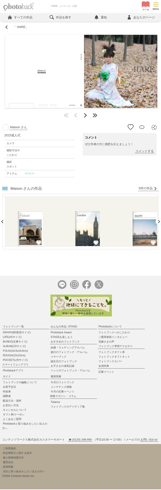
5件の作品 (148, 189)
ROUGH (14, 356)
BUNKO (15, 342)
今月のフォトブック (62, 383)
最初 (66, 116)
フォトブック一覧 (13, 327)
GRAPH (16, 333)
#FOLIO (29, 174)
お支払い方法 (11, 405)
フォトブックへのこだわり (114, 333)
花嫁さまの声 (106, 342)
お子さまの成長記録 (62, 366)
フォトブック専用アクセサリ (115, 346)
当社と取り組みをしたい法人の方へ (24, 472)
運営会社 (8, 462)
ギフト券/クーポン (14, 415)
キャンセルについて (15, 410)
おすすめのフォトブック (65, 342)
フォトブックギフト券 (111, 352)
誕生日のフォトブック (64, 362)
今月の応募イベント (62, 392)
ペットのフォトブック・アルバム (70, 371)
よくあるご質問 (12, 419)
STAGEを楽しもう (62, 337)
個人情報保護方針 (13, 458)
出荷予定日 (9, 387)
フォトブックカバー (110, 362)
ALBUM (14, 346)
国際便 (7, 396)
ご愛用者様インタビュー (112, 337)
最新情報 (56, 377)
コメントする (144, 151)
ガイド (7, 377)
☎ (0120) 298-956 (80, 440)
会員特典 (103, 366)
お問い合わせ (149, 440)
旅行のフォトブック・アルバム (69, 352)
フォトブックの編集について (20, 383)
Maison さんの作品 (26, 189)
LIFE (12, 337)
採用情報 (8, 467)
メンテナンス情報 (61, 387)
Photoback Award (61, 333)
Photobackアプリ (13, 371)
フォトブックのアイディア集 (68, 407)
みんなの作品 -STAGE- (64, 327)
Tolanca (55, 402)
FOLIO (15, 351)
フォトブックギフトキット (114, 357)
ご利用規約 (9, 449)
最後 (95, 116)
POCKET (15, 360)
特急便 (7, 392)
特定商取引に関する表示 (17, 453)
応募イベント (106, 372)
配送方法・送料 (12, 401)
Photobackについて (110, 327)
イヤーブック (58, 357)
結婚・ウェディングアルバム (68, 348)
